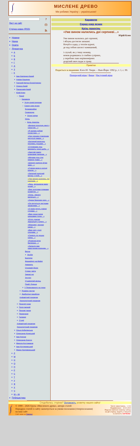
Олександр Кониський (25, 356)
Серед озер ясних (32, 113)
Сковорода (29, 120)
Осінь (27, 127)
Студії (21, 342)
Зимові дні (29, 292)
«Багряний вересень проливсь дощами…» (37, 152)
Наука (15, 42)
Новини (15, 38)
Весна (27, 267)
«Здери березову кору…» (38, 213)
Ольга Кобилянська (24, 352)
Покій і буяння (31, 302)
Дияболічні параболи (31, 313)
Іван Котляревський (24, 370)
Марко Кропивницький (25, 374)
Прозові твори (25, 331)
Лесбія (30, 270)
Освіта (15, 46)
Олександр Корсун (24, 363)
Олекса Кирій (21, 92)
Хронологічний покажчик (30, 320)
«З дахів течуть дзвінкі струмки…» (37, 223)
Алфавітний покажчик (29, 317)
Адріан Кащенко (23, 85)
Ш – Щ (17, 423)
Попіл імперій (24, 327)
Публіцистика (18, 427)
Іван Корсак (21, 359)
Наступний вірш (104, 75)
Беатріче (28, 274)
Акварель (29, 281)
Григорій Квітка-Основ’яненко (28, 88)
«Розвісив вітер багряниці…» (34, 257)
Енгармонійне (31, 117)
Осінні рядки (32, 124)
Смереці (29, 444)
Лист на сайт (15, 23)
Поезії (21, 102)
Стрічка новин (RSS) (19, 29)
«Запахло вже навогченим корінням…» (38, 262)
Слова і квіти (30, 288)
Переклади (23, 334)
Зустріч (28, 295)
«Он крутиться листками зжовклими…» (38, 217)
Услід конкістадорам (33, 109)
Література (17, 50)
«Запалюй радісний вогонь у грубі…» (36, 186)
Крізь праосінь (33, 131)
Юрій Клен (20, 99)
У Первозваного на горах (35, 306)
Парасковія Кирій (23, 95)
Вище (91, 75)
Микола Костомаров (24, 366)
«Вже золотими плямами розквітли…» (38, 203)
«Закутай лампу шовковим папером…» (37, 163)
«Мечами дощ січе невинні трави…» (35, 169)
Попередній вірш (78, 75)
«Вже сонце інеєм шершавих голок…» (36, 229)
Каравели (26, 106)
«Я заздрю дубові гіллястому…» (35, 141)
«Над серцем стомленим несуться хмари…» (38, 147)
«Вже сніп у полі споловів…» (34, 245)
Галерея (22, 338)
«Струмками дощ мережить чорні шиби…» (38, 158)
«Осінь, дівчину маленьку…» (34, 208)
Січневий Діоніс (31, 285)
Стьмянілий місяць (33, 299)
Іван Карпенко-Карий (25, 81)
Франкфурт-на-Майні (34, 278)
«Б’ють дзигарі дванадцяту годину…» (37, 234)
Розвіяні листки (28, 310)
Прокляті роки (25, 324)
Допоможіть (70, 432)
